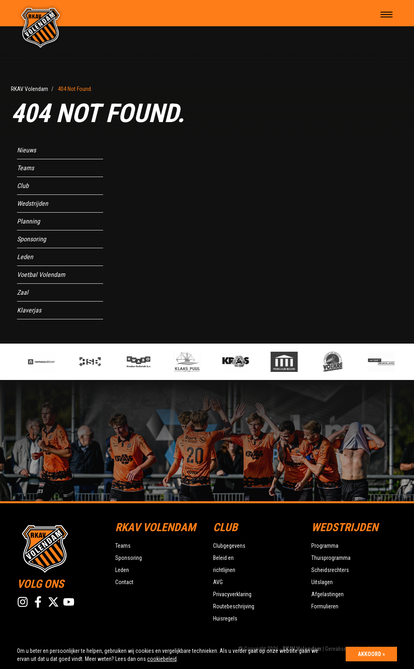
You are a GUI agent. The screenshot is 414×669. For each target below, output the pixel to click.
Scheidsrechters (330, 570)
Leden (25, 257)
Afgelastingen (327, 594)
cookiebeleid (162, 659)
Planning (28, 221)
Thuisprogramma (331, 558)
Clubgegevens (229, 545)
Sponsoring (31, 239)
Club (23, 186)
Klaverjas (29, 310)
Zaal (22, 292)
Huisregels (225, 618)
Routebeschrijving (233, 606)
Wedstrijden (32, 203)
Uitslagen (322, 582)
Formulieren (324, 606)
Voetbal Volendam (41, 275)
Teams (25, 168)
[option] (143, 362)
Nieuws (26, 150)
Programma (324, 545)
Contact (124, 582)
